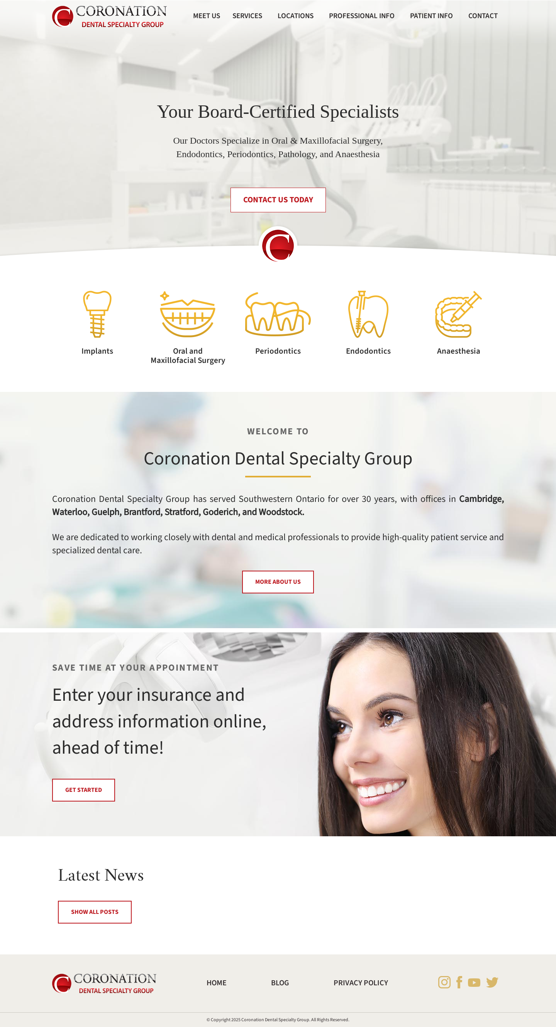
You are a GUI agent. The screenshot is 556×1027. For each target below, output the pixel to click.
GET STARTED (83, 790)
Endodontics (368, 351)
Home (217, 983)
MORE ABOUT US (278, 582)
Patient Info (431, 16)
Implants (97, 351)
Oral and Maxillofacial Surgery (188, 355)
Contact (483, 16)
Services (247, 16)
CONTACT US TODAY (278, 200)
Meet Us (206, 16)
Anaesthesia (458, 351)
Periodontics (278, 351)
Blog (280, 983)
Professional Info (362, 16)
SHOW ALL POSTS (95, 912)
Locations (296, 16)
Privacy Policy (361, 983)
